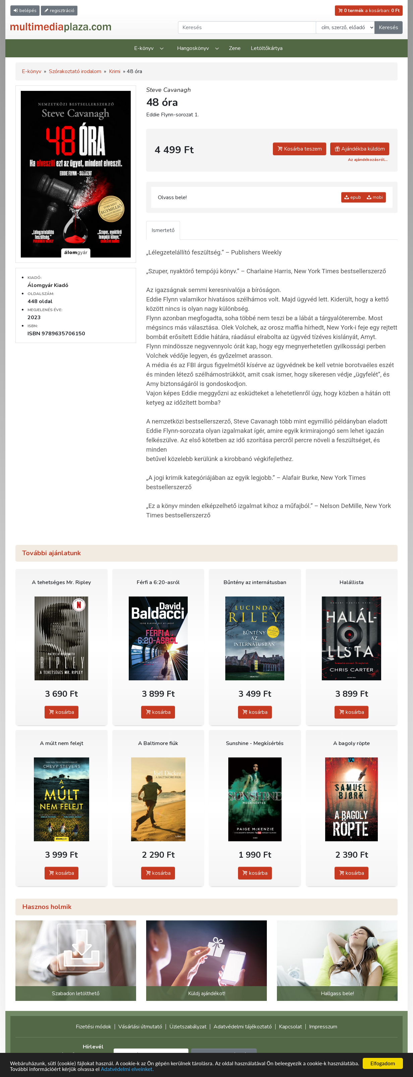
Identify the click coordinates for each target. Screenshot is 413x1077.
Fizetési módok (93, 1026)
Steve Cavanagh (168, 90)
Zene (235, 48)
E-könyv (144, 48)
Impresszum (323, 1026)
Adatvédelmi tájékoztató (243, 1026)
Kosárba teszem (299, 149)
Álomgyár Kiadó (47, 285)
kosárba (61, 712)
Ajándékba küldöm (360, 149)
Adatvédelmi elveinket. (127, 1069)
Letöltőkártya (267, 48)
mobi (375, 197)
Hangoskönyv (193, 48)
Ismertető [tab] (163, 230)
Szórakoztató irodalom (75, 71)
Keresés (388, 27)
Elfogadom (382, 1063)
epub (352, 197)
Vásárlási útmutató (140, 1026)
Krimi (114, 71)
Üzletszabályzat (187, 1026)
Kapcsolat (290, 1026)
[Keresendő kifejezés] (247, 27)
